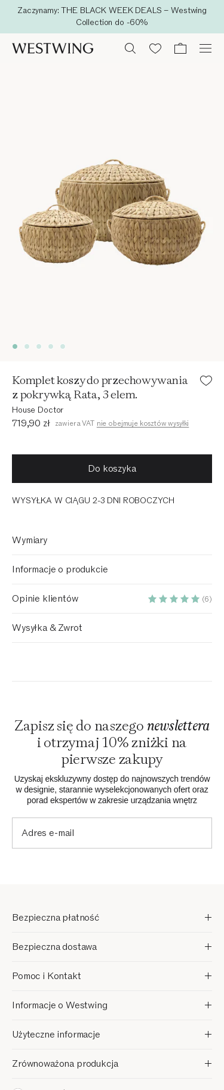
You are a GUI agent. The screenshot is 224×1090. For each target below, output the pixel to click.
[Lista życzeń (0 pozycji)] (155, 48)
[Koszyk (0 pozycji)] (180, 48)
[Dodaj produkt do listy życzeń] (206, 382)
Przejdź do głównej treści (112, 15)
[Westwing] (52, 48)
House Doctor (37, 410)
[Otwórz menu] (205, 48)
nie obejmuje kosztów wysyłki (143, 423)
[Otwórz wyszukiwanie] (130, 48)
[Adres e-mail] (112, 833)
